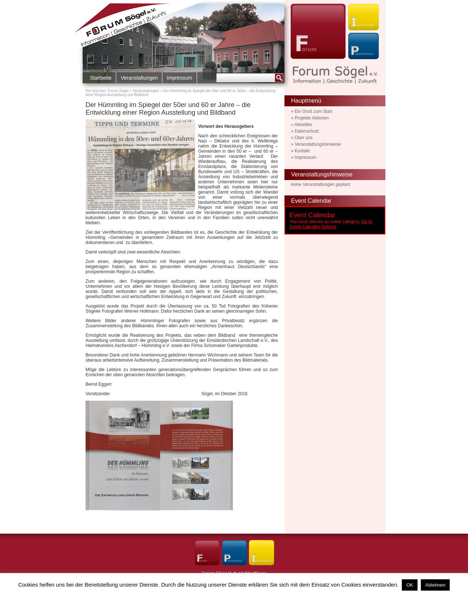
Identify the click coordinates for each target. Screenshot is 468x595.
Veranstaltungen (139, 78)
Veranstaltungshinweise (318, 144)
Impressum (179, 78)
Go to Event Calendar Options (331, 224)
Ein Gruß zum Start (313, 111)
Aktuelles (303, 124)
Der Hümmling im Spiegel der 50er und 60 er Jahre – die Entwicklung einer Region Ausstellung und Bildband (168, 108)
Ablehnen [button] (435, 585)
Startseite (101, 78)
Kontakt (302, 150)
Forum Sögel (118, 91)
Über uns (304, 137)
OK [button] (409, 585)
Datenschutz (307, 131)
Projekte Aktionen (312, 118)
